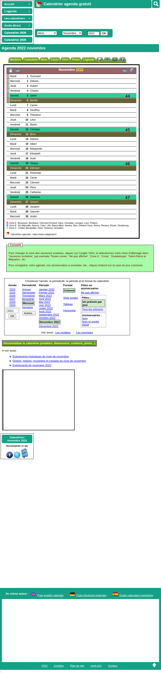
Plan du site (77, 665)
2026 (12, 295)
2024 (12, 289)
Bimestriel (28, 298)
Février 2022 (46, 292)
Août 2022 (45, 311)
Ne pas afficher (90, 292)
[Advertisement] (95, 18)
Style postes (70, 297)
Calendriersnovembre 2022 (17, 439)
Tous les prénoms (92, 309)
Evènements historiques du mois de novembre (41, 356)
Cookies (59, 665)
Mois (44, 59)
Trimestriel (28, 295)
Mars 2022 (45, 295)
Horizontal (69, 310)
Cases (55, 59)
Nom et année (90, 321)
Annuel (26, 289)
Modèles (15, 59)
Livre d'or (96, 665)
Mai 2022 (44, 302)
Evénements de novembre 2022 (32, 365)
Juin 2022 (45, 305)
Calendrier (31, 59)
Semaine (27, 307)
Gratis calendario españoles (136, 595)
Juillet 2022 (46, 308)
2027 (12, 298)
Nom (85, 318)
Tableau (68, 304)
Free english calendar (50, 595)
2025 (12, 292)
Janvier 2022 (47, 289)
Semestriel (28, 292)
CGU (45, 665)
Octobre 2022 (47, 317)
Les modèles (63, 332)
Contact (112, 665)
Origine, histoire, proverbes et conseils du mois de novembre (49, 360)
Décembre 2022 (48, 326)
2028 (12, 302)
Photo (76, 59)
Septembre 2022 (49, 314)
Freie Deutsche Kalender (92, 595)
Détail (85, 324)
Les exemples (84, 332)
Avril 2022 (45, 298)
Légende (88, 59)
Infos (65, 59)
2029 (12, 305)
